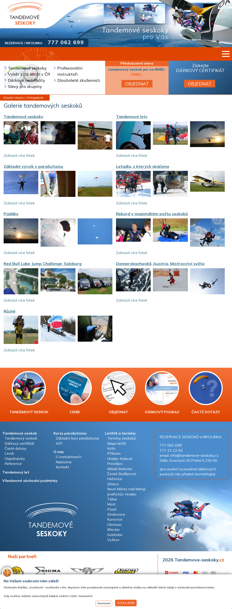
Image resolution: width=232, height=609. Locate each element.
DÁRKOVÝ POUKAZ (162, 392)
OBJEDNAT (137, 84)
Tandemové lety (131, 116)
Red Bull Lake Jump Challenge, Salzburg (43, 263)
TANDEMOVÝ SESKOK (28, 392)
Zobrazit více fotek (19, 155)
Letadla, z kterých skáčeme (142, 166)
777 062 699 (66, 42)
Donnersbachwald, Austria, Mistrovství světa (160, 263)
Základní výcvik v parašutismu (33, 166)
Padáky (11, 213)
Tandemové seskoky (23, 116)
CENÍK (75, 392)
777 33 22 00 (171, 450)
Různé (9, 311)
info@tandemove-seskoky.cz (194, 455)
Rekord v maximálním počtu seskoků (152, 213)
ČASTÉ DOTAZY (206, 392)
